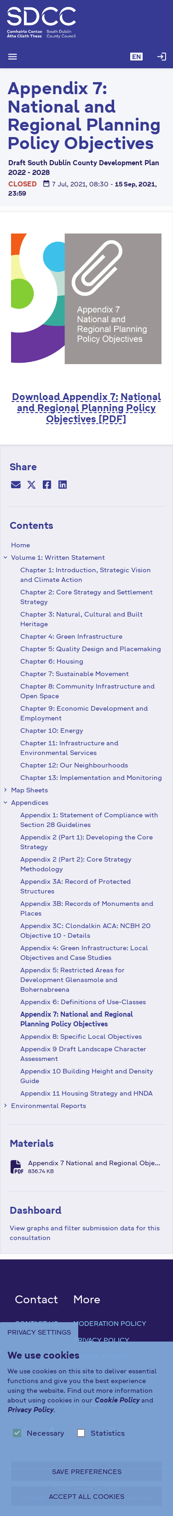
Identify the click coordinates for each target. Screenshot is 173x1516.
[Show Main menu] (12, 56)
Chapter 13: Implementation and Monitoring (91, 777)
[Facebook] (47, 485)
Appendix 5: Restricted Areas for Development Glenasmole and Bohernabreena (72, 979)
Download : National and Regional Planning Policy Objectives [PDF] (86, 407)
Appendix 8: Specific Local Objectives (81, 1036)
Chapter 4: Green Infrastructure (71, 636)
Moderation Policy (109, 1323)
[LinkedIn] (63, 485)
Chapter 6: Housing (51, 661)
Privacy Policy (101, 1340)
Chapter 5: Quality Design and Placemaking (90, 648)
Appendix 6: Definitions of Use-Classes (83, 1001)
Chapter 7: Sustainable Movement (74, 673)
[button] (136, 56)
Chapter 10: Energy (51, 730)
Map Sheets (29, 789)
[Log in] (161, 56)
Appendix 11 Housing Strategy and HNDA (86, 1093)
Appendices (29, 802)
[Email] (16, 485)
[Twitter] (31, 485)
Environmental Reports (48, 1105)
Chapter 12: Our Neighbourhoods (74, 765)
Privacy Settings (39, 1332)
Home (20, 544)
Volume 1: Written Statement (58, 557)
